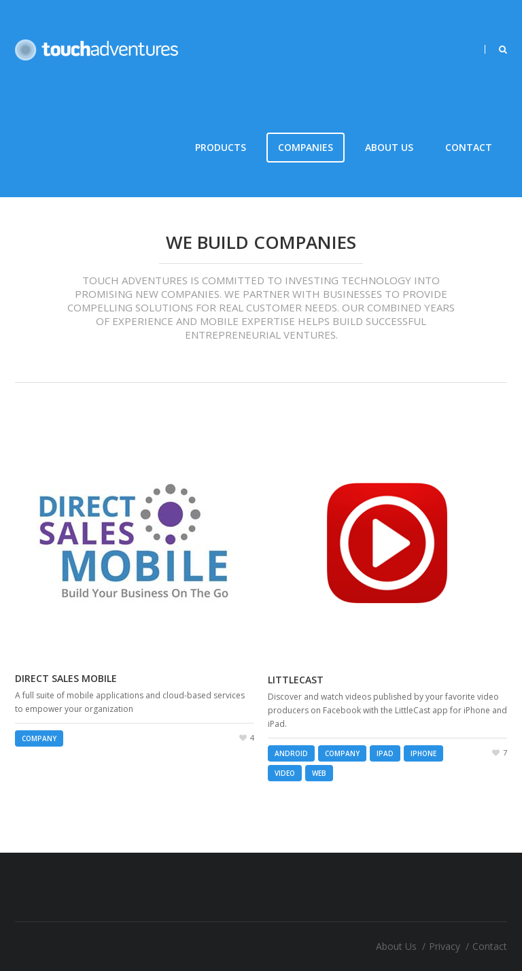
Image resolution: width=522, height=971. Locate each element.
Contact (468, 147)
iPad (385, 753)
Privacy (444, 946)
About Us (389, 147)
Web (319, 773)
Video (285, 773)
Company (39, 738)
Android (291, 753)
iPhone (423, 753)
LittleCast (296, 679)
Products (220, 147)
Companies (305, 147)
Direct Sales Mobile (66, 678)
